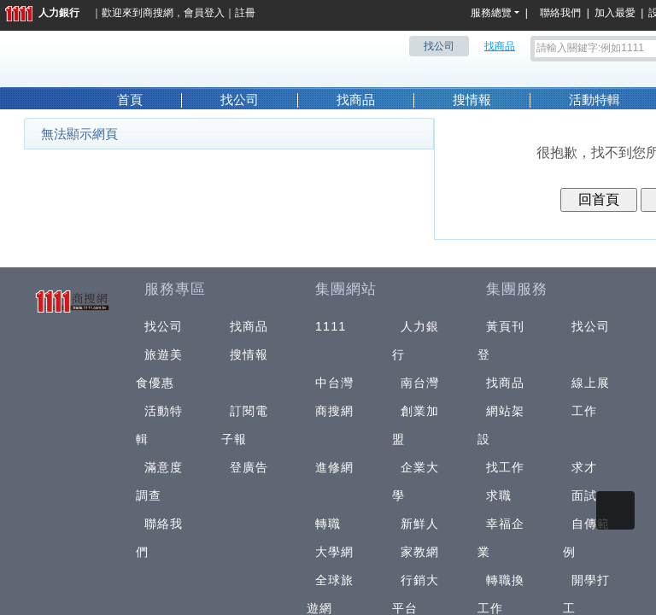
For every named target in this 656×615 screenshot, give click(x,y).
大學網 (334, 552)
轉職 (328, 523)
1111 (331, 326)
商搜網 (158, 13)
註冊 (245, 13)
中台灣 (334, 383)
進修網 (334, 467)
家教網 (420, 552)
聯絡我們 (563, 13)
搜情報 (472, 100)
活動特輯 (594, 100)
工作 (584, 411)
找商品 (356, 100)
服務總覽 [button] (491, 13)
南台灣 (420, 383)
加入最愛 (615, 13)
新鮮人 (420, 523)
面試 (584, 495)
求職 (499, 495)
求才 (584, 467)
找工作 (505, 467)
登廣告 (249, 467)
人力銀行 (42, 13)
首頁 (130, 100)
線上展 (590, 383)
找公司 (239, 100)
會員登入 (204, 13)
